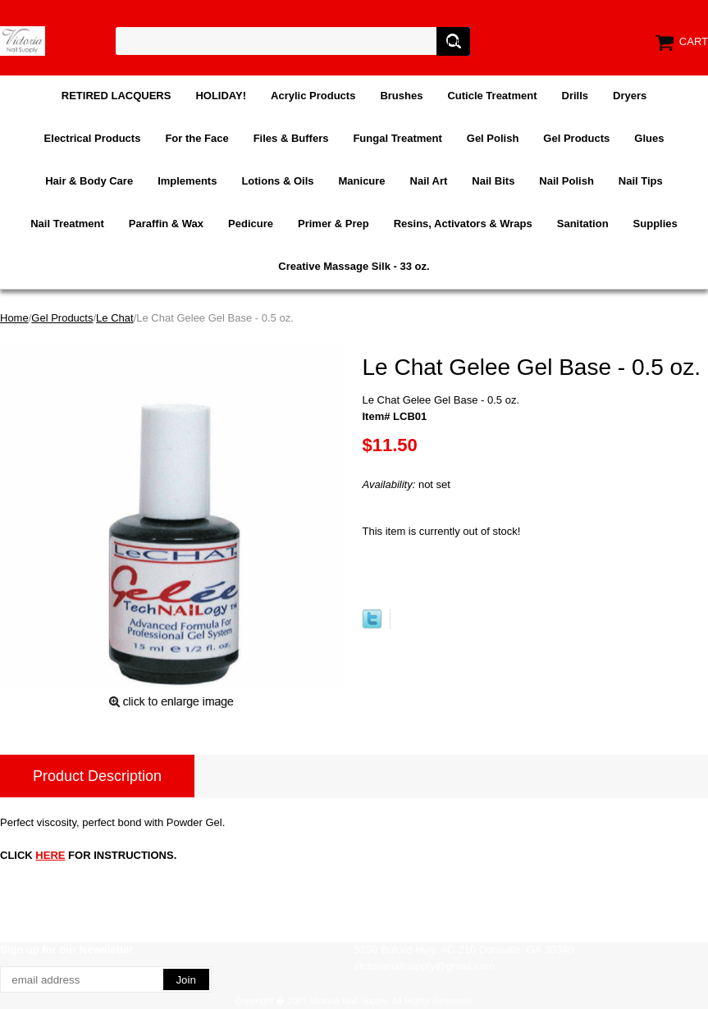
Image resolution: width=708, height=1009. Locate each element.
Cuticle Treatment (492, 95)
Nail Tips (641, 181)
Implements (187, 181)
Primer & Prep (333, 223)
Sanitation (583, 223)
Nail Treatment (67, 223)
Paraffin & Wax (166, 223)
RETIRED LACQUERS (116, 95)
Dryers (629, 95)
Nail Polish (566, 181)
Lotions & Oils (277, 181)
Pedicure (250, 223)
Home (14, 318)
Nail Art (429, 181)
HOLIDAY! (220, 95)
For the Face (196, 138)
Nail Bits (493, 181)
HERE (50, 855)
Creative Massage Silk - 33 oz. (353, 266)
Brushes (401, 95)
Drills (575, 95)
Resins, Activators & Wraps (463, 223)
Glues (649, 138)
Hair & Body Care (89, 181)
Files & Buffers (291, 138)
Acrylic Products (313, 95)
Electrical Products (92, 138)
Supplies (655, 223)
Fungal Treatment (397, 138)
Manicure (362, 181)
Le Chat (115, 318)
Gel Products (576, 138)
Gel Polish (493, 138)
